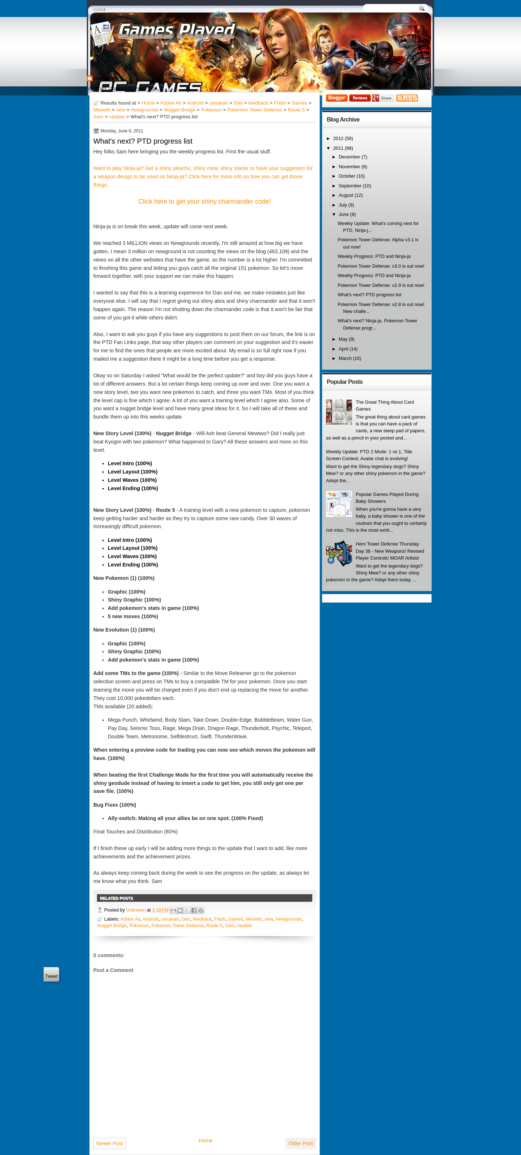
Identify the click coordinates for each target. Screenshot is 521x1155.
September (351, 185)
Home (99, 8)
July (343, 205)
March (346, 358)
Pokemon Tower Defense (254, 109)
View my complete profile (121, 88)
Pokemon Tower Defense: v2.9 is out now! (381, 285)
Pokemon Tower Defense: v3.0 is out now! (381, 266)
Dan (238, 103)
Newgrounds (144, 109)
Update (117, 116)
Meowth (102, 109)
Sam (98, 116)
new (120, 109)
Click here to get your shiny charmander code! (204, 201)
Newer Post (109, 1143)
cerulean (218, 103)
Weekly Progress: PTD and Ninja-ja (374, 256)
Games (300, 103)
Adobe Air (171, 103)
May (344, 339)
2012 (339, 138)
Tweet (51, 976)
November (350, 166)
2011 (339, 148)
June (344, 214)
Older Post (300, 1143)
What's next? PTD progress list (142, 141)
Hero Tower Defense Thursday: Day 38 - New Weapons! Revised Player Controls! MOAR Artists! (390, 551)
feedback (258, 103)
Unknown (106, 78)
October (347, 176)
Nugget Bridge (179, 109)
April (344, 349)
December (350, 157)
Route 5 (296, 109)
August (347, 195)
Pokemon (211, 109)
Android (195, 103)
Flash (280, 103)
